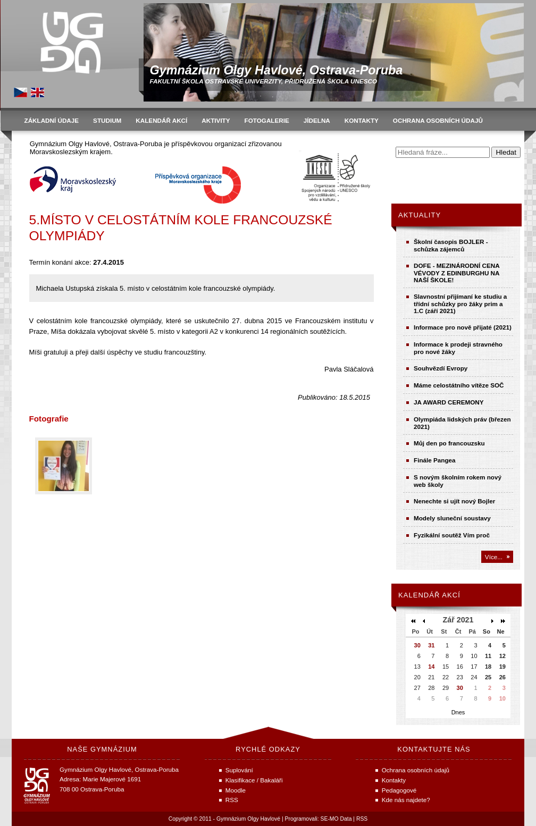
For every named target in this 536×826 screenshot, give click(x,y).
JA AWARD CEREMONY (449, 402)
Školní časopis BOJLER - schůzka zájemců (451, 245)
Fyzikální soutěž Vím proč (452, 535)
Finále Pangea (435, 460)
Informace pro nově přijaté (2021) (463, 327)
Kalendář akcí (429, 595)
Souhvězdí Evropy (440, 368)
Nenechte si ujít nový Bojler (454, 501)
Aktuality (419, 215)
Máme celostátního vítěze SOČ (459, 385)
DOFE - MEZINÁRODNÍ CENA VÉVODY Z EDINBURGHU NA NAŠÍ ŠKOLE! (456, 272)
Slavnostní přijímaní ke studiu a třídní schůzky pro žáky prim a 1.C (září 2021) (460, 303)
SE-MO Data (336, 819)
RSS (361, 819)
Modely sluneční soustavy (452, 518)
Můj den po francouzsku (449, 443)
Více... (493, 556)
